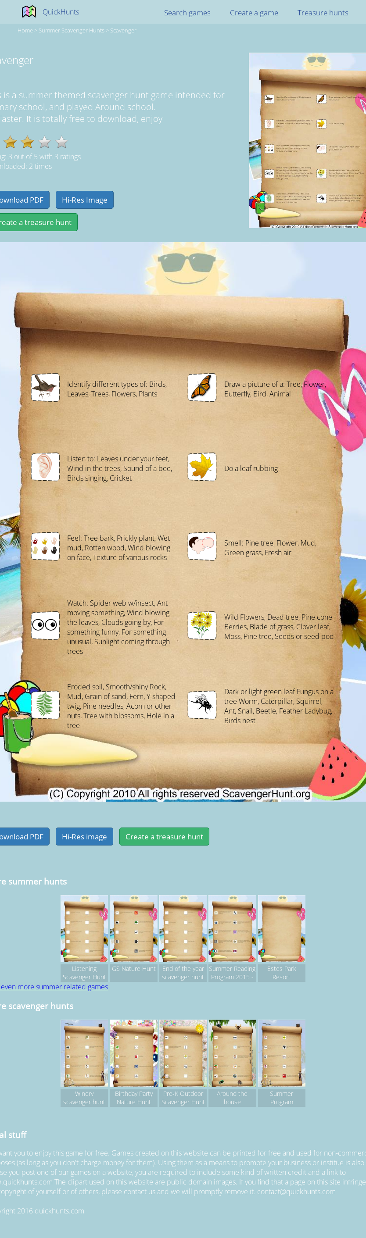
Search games (187, 12)
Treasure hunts (323, 12)
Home (25, 30)
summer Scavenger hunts (71, 30)
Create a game (254, 12)
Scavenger (123, 30)
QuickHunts (61, 12)
